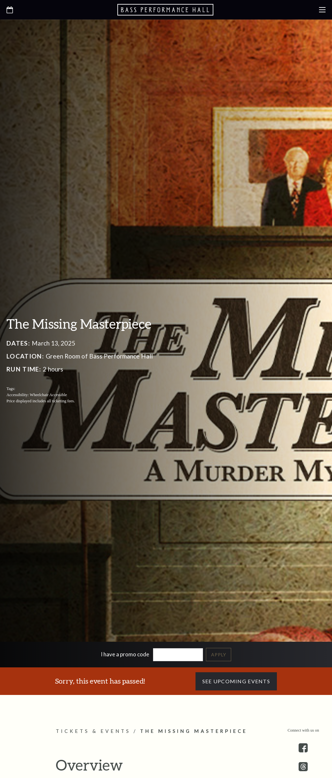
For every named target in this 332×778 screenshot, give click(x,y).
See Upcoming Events (236, 681)
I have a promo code (125, 653)
